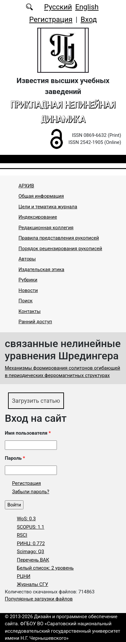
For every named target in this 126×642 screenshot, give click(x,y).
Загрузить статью (36, 400)
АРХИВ (26, 186)
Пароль (15, 458)
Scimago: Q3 (30, 551)
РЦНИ (24, 576)
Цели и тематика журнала (48, 207)
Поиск (26, 301)
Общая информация (41, 196)
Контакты (30, 311)
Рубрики (28, 280)
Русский (58, 7)
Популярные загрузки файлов (39, 599)
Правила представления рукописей (59, 238)
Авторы (27, 259)
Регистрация (51, 19)
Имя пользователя (28, 433)
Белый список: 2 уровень (45, 568)
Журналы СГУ (32, 584)
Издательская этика (42, 269)
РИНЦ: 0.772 (31, 543)
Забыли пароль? (31, 492)
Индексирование (38, 217)
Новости (28, 290)
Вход (89, 19)
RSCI (22, 535)
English (87, 7)
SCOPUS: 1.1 (30, 527)
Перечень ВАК (33, 560)
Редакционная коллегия (46, 228)
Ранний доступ (35, 322)
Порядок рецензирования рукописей (60, 248)
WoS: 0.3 (26, 519)
